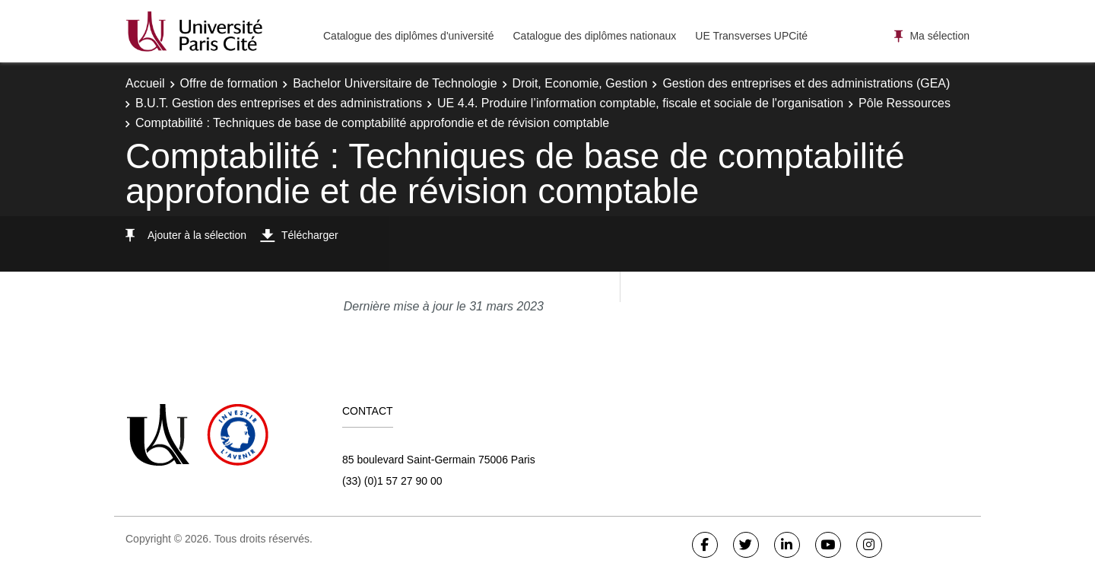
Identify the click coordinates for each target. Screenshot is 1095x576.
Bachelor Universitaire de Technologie (395, 83)
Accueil (145, 83)
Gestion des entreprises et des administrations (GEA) (806, 83)
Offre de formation (229, 83)
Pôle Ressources (905, 103)
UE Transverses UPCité (751, 36)
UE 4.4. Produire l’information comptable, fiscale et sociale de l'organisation (640, 103)
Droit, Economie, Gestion (580, 83)
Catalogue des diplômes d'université (408, 36)
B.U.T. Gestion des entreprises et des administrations (278, 103)
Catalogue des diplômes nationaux (594, 36)
